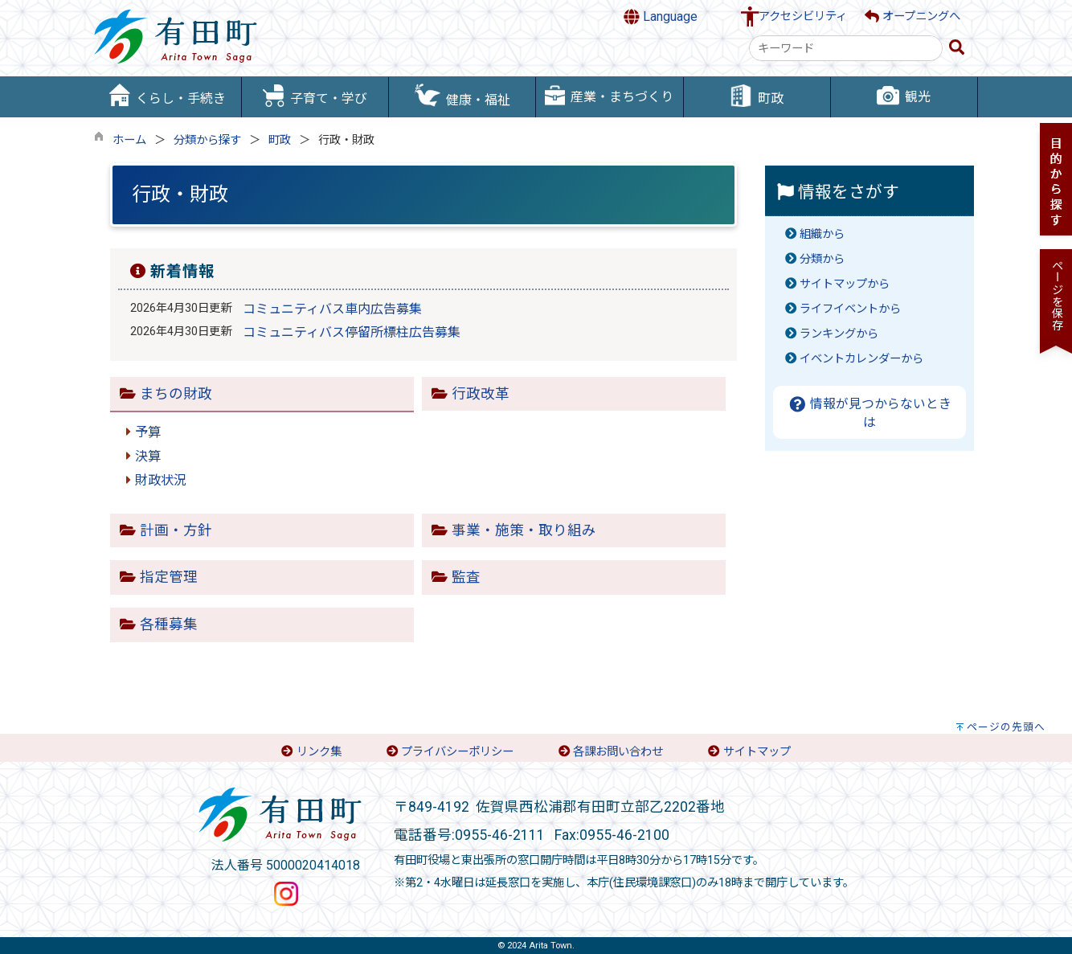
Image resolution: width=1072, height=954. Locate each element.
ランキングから (839, 334)
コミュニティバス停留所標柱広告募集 (351, 332)
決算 (148, 456)
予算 (148, 432)
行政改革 (480, 394)
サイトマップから (845, 284)
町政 (279, 140)
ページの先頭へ (1006, 727)
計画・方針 (176, 530)
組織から (822, 234)
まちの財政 (176, 394)
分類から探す (207, 140)
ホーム (129, 140)
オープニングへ (912, 16)
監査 (466, 577)
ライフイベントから (850, 309)
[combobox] (846, 48)
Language (661, 17)
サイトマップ (757, 752)
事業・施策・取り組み (524, 530)
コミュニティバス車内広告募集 (332, 309)
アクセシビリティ (803, 16)
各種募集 (169, 624)
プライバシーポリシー (457, 752)
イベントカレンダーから (861, 359)
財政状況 (160, 480)
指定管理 (169, 577)
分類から (822, 259)
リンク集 (319, 752)
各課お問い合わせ (618, 752)
